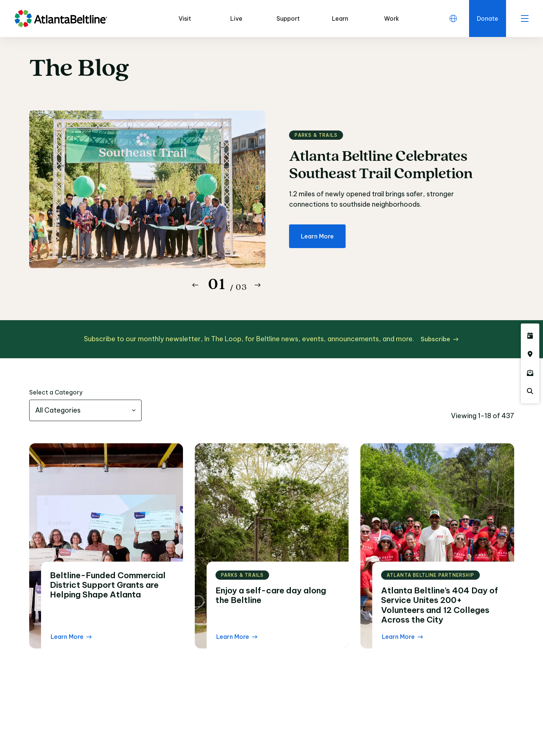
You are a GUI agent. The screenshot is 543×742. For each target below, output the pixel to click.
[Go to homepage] (61, 18)
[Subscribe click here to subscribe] (439, 339)
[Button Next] (257, 285)
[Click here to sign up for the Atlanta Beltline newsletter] (530, 372)
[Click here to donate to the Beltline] (487, 18)
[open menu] (524, 18)
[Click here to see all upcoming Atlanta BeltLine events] (530, 335)
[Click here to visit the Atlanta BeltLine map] (530, 354)
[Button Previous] (195, 285)
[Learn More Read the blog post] (71, 637)
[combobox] (85, 410)
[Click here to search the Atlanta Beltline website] (530, 391)
